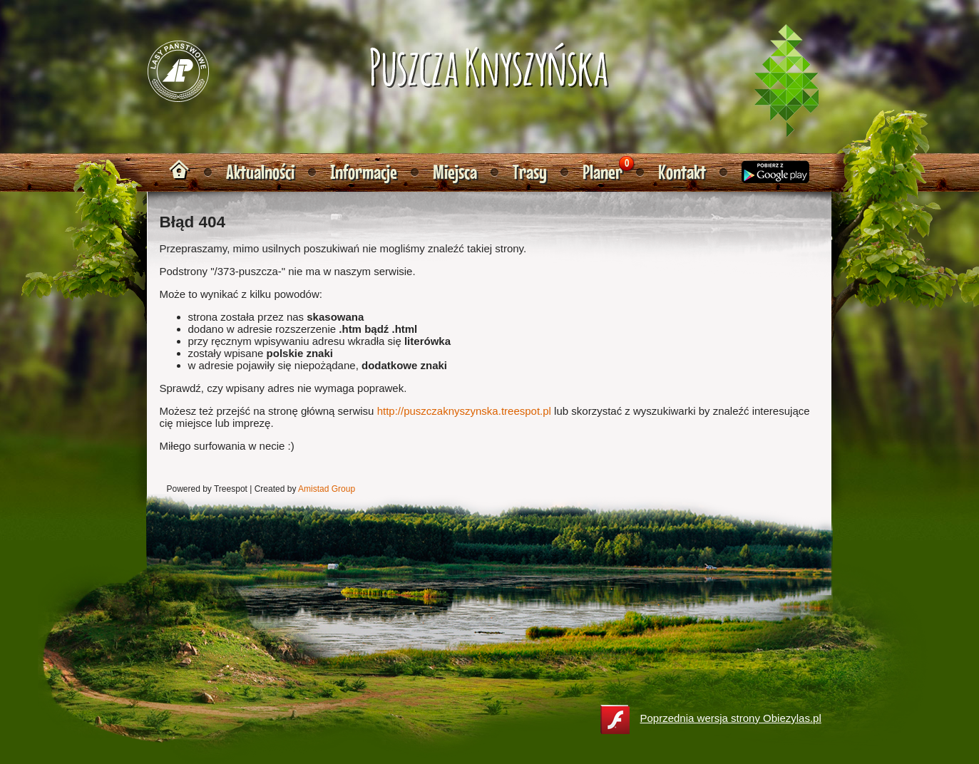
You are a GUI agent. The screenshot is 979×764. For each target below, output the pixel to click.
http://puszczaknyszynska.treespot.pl (464, 411)
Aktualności (260, 172)
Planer (602, 172)
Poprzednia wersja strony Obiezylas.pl (710, 719)
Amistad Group (326, 489)
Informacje (363, 172)
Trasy (530, 172)
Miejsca (455, 172)
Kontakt (682, 172)
